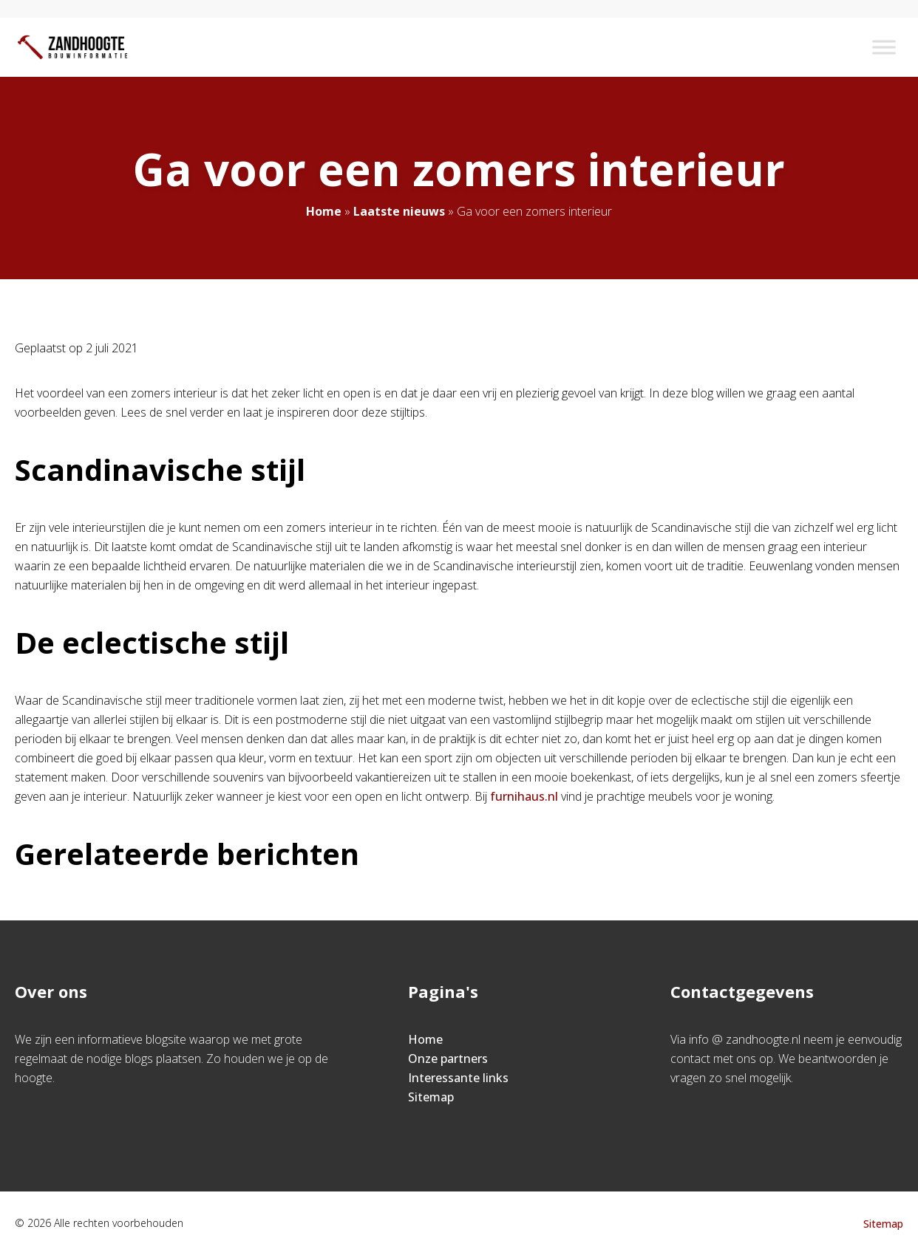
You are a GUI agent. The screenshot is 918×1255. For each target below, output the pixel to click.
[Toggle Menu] (884, 47)
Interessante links (458, 1078)
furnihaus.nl (524, 796)
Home (323, 211)
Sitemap (431, 1097)
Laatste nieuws (399, 211)
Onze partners (448, 1058)
